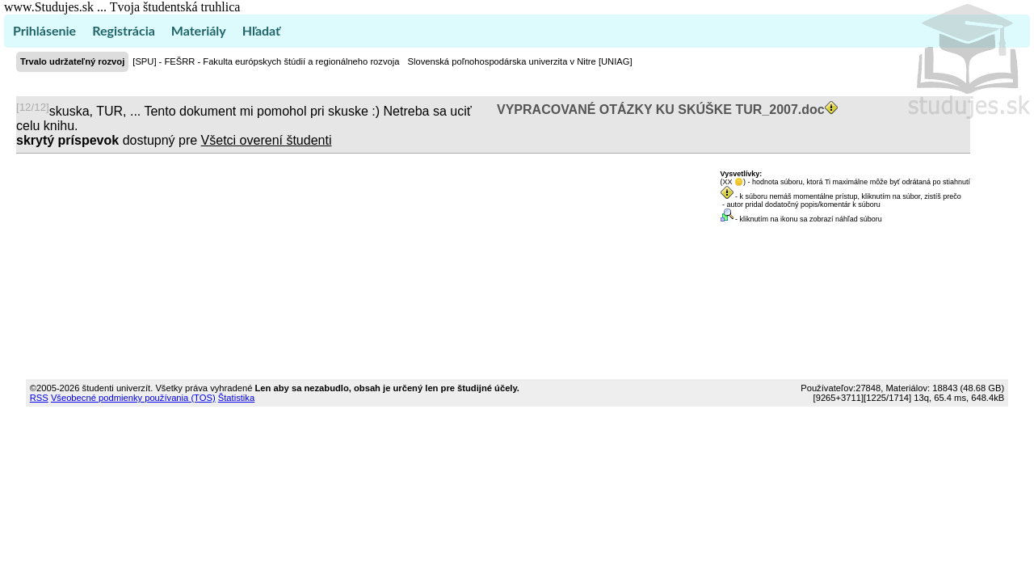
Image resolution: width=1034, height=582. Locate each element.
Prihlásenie (44, 30)
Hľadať (261, 30)
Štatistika (236, 398)
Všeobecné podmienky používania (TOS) (133, 398)
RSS (39, 398)
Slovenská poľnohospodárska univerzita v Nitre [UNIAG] (519, 61)
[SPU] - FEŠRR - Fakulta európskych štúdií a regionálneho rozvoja (265, 61)
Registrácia (123, 30)
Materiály (198, 30)
